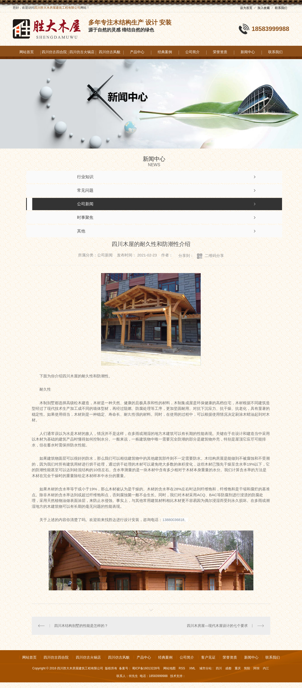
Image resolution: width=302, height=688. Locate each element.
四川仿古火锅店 (81, 52)
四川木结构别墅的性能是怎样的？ (81, 626)
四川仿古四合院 (54, 52)
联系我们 (281, 8)
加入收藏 (263, 8)
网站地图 (169, 668)
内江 (266, 668)
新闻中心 (248, 52)
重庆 (238, 668)
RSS (182, 668)
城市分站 (205, 668)
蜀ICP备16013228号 (146, 668)
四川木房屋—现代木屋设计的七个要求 (217, 626)
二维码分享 (214, 255)
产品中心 (137, 52)
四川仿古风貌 (109, 52)
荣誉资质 (220, 52)
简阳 (247, 668)
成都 (228, 668)
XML (192, 668)
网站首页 (26, 52)
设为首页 (246, 8)
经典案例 (165, 52)
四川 (219, 668)
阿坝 (256, 668)
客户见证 (208, 657)
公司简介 (192, 52)
